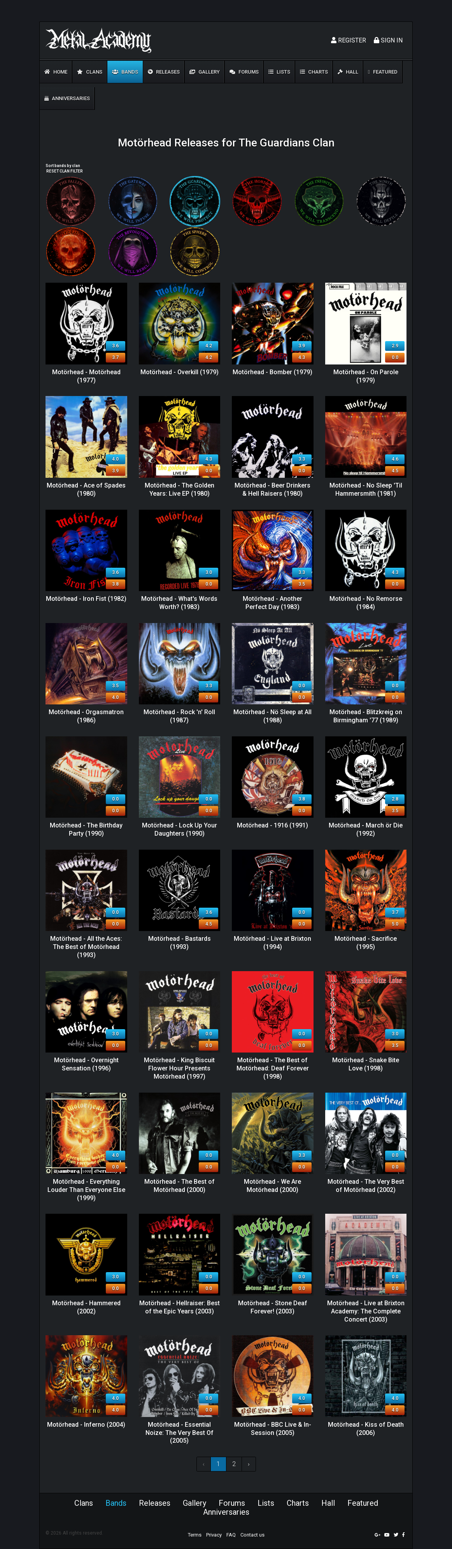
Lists (279, 72)
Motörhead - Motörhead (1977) (86, 376)
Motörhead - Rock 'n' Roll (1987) (179, 716)
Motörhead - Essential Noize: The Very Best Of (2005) (179, 1433)
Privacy (214, 1535)
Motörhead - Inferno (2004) (86, 1424)
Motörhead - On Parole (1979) (365, 376)
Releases (164, 72)
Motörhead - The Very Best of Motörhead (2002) (366, 1185)
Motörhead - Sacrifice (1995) (366, 943)
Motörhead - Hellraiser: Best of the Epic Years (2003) (179, 1307)
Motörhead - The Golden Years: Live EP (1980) (179, 489)
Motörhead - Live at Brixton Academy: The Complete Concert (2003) (366, 1311)
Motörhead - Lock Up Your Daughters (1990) (179, 829)
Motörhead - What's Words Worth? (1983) (179, 603)
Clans (89, 72)
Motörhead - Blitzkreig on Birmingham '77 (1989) (365, 716)
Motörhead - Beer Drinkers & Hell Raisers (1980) (272, 489)
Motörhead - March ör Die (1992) (366, 829)
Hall (348, 72)
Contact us (252, 1535)
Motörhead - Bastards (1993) (179, 943)
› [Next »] (249, 1464)
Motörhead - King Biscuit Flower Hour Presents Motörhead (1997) (179, 1068)
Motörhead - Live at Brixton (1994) (272, 943)
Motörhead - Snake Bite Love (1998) (365, 1064)
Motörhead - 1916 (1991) (272, 825)
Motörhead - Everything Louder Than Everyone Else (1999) (86, 1190)
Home (55, 72)
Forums (244, 72)
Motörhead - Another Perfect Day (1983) (272, 603)
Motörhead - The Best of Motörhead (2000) (179, 1185)
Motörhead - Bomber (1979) (272, 372)
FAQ (231, 1535)
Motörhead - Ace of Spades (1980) (86, 489)
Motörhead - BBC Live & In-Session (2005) (272, 1428)
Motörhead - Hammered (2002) (86, 1307)
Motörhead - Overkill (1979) (179, 372)
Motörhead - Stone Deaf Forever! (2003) (272, 1307)
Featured (383, 72)
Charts (314, 72)
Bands (125, 72)
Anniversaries (67, 98)
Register (348, 40)
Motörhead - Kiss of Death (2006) (366, 1428)
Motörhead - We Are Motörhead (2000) (272, 1185)
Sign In (388, 40)
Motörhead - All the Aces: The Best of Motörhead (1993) (86, 947)
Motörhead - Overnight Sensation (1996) (86, 1064)
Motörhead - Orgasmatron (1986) (86, 716)
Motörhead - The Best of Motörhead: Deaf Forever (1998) (273, 1068)
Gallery (204, 72)
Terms (194, 1535)
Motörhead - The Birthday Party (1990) (86, 829)
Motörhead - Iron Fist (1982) (86, 598)
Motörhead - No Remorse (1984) (365, 603)
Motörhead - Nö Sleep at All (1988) (272, 716)
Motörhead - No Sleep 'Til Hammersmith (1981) (365, 489)
